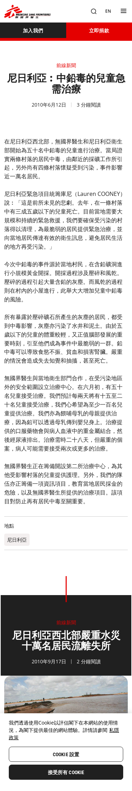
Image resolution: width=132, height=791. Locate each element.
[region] (66, 752)
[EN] (108, 11)
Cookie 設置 (66, 754)
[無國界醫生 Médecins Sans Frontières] (27, 11)
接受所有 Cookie (66, 772)
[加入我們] (33, 30)
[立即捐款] (99, 30)
